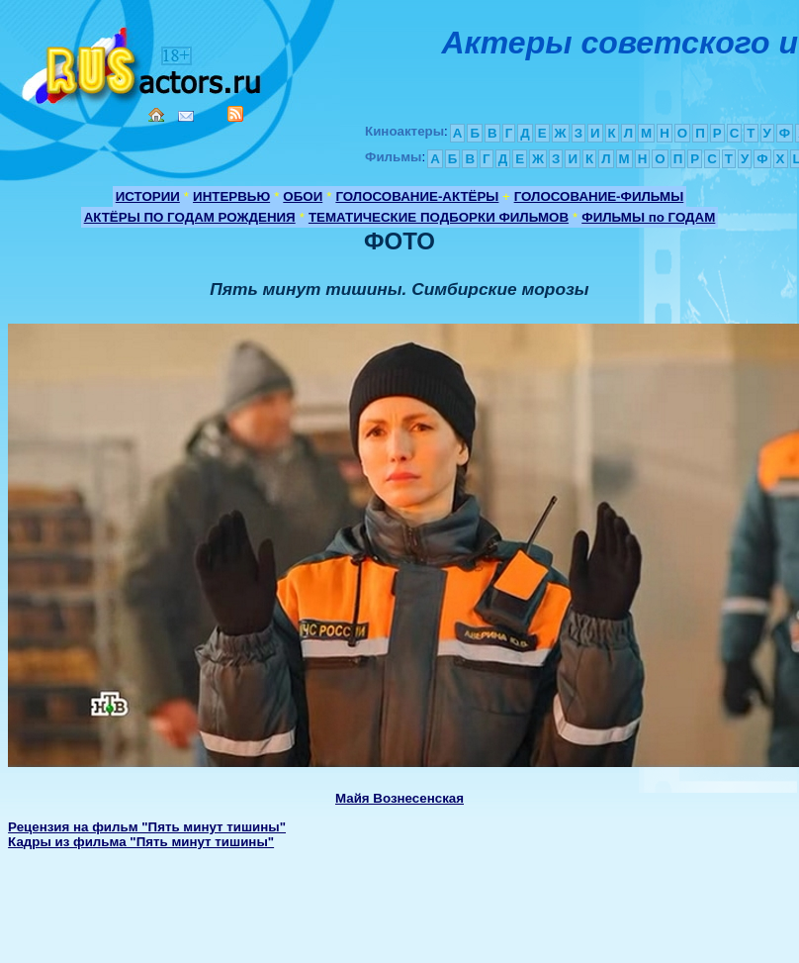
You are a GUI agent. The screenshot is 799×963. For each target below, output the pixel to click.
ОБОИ (302, 196)
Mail (186, 116)
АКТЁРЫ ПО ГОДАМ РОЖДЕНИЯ (190, 217)
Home (156, 115)
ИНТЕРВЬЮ (231, 196)
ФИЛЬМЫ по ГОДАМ (648, 217)
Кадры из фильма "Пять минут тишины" (141, 841)
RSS (235, 114)
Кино (143, 62)
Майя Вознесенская (399, 798)
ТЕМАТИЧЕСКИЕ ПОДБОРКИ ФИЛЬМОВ (439, 217)
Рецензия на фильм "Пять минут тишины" (147, 826)
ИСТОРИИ (148, 196)
